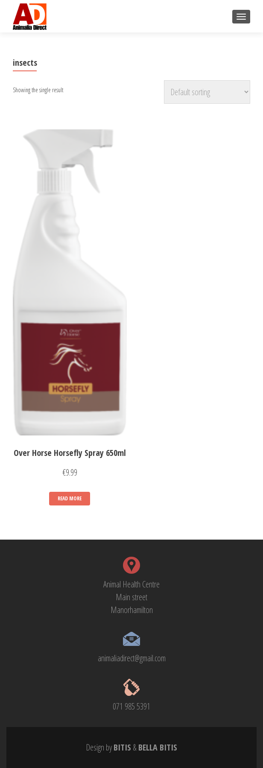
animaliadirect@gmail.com (132, 658)
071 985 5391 (131, 706)
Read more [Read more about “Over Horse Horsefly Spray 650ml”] (70, 498)
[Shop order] (207, 92)
